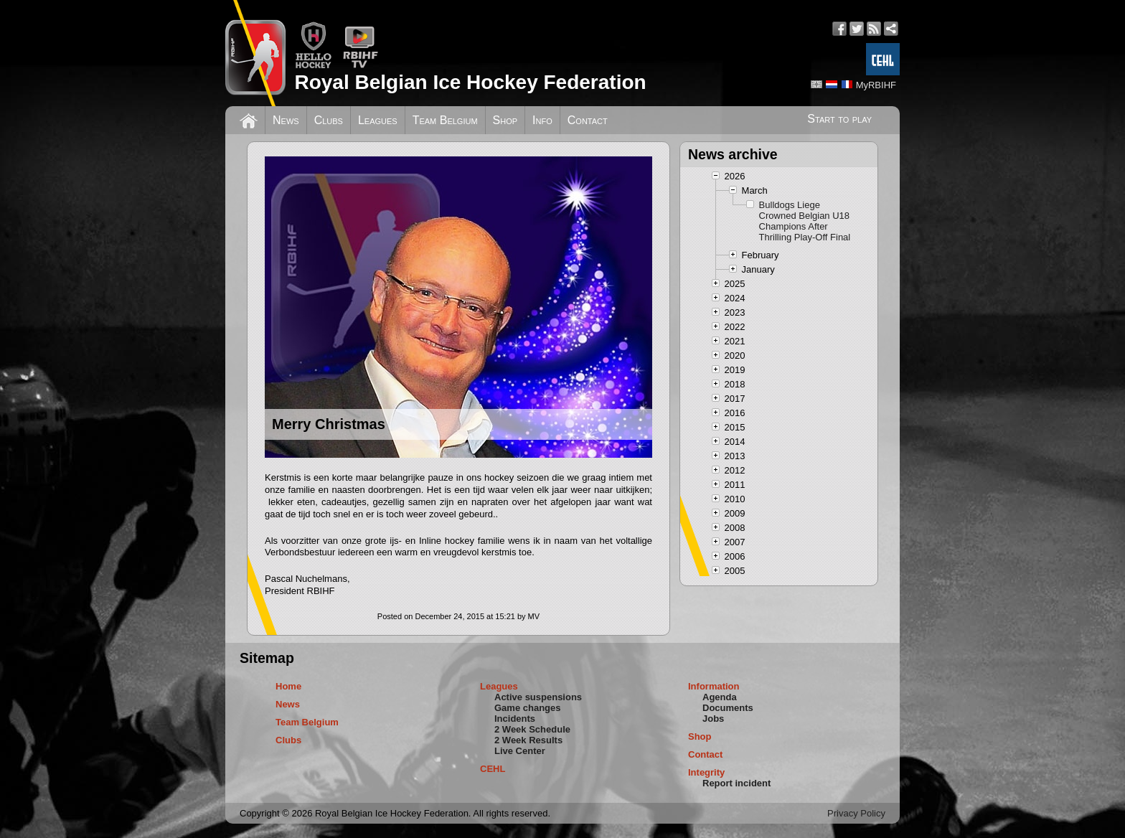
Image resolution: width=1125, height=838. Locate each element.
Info (542, 120)
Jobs (713, 718)
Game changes (527, 707)
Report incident (736, 783)
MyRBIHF (876, 85)
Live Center (519, 750)
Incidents (514, 718)
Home (288, 686)
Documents (727, 707)
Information (714, 686)
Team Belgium (445, 120)
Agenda (719, 697)
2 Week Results (528, 740)
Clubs (328, 120)
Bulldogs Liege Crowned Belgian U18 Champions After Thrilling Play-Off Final (805, 221)
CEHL (492, 768)
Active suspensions (538, 697)
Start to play (839, 119)
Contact (588, 120)
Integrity (706, 772)
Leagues (377, 120)
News (286, 120)
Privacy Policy (856, 813)
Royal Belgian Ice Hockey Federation (470, 82)
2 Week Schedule (532, 729)
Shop (505, 120)
